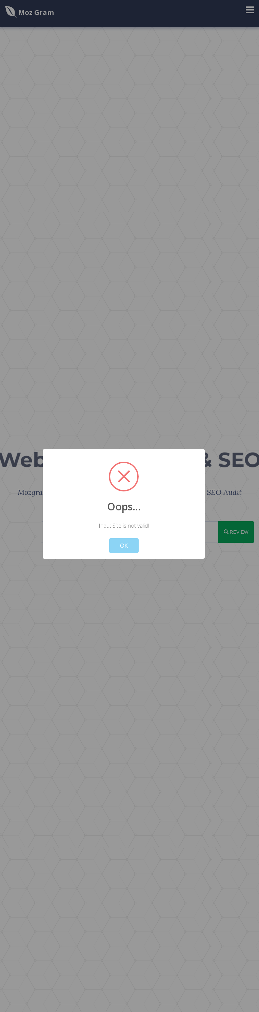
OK (124, 545)
